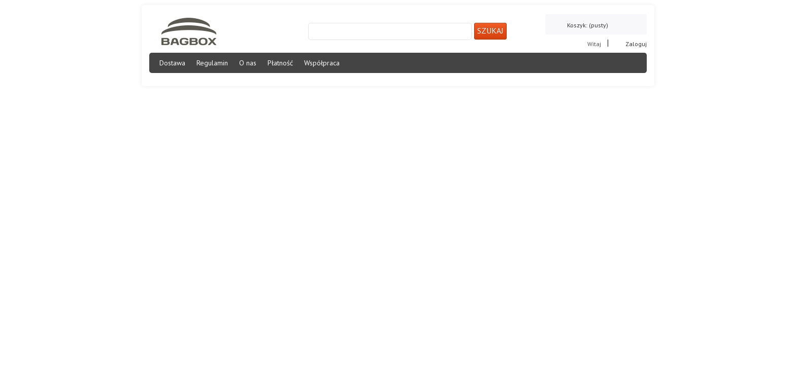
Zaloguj (636, 43)
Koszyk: (587, 25)
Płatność (280, 62)
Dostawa (172, 62)
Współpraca (322, 62)
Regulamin (212, 62)
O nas (247, 62)
